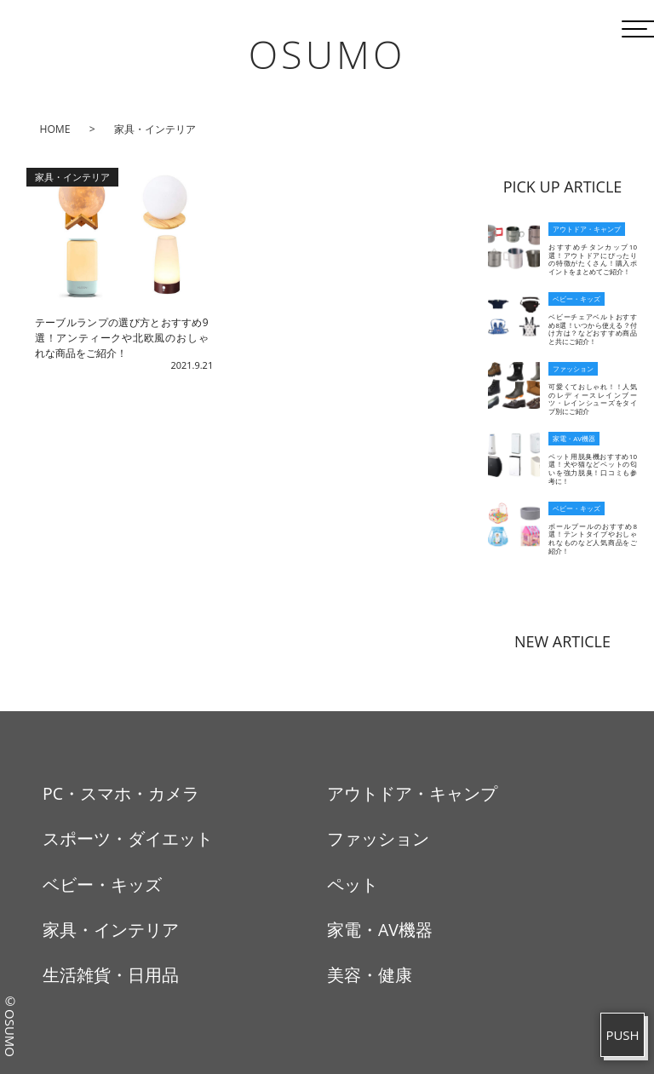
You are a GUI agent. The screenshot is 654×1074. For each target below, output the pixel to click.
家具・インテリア (111, 929)
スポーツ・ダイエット (128, 838)
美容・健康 (369, 974)
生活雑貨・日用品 (111, 974)
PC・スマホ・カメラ (121, 793)
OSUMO (327, 54)
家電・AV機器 (380, 929)
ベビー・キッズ (102, 884)
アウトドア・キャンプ (412, 793)
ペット (352, 884)
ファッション (378, 838)
